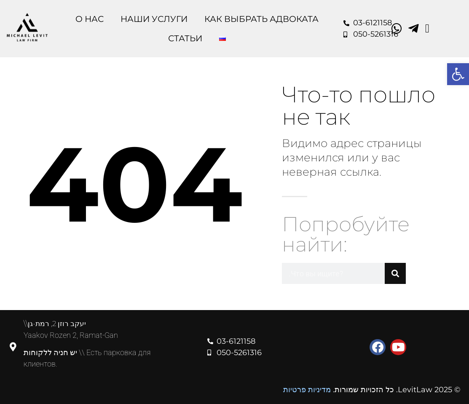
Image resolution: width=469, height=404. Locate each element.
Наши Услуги (154, 19)
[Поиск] (395, 273)
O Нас (89, 19)
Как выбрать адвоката (261, 19)
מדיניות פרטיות (307, 389)
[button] (458, 74)
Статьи (185, 38)
